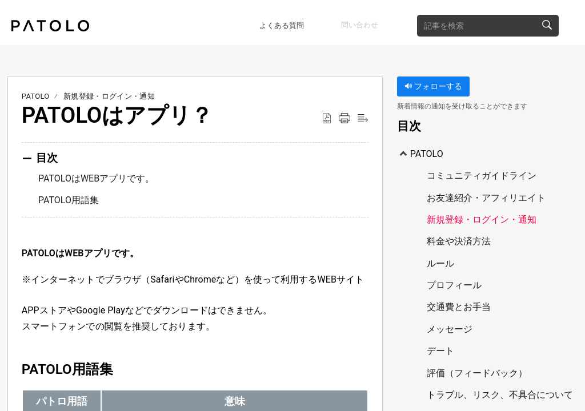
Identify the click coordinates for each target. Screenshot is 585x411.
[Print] (344, 114)
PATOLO (36, 92)
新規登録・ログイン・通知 (109, 92)
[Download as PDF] (327, 114)
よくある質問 (252, 20)
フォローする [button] (433, 82)
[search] (511, 20)
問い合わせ (361, 19)
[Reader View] (362, 114)
